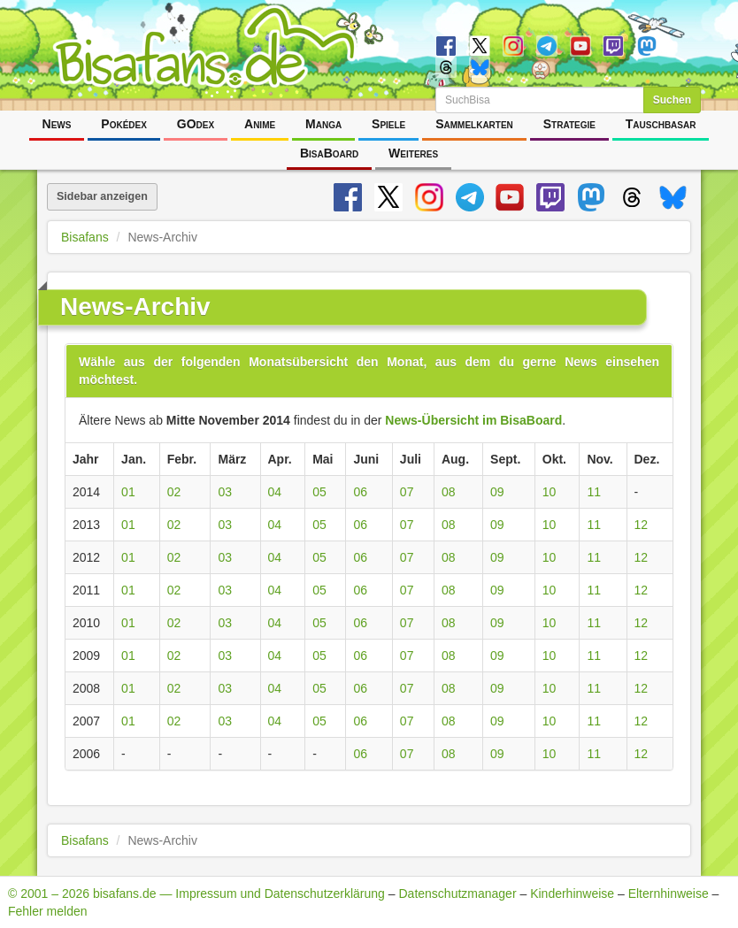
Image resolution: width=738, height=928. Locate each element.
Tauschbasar (661, 124)
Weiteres (413, 153)
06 (360, 492)
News (57, 124)
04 (275, 492)
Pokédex (124, 124)
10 (549, 492)
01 (128, 492)
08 (449, 492)
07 (407, 492)
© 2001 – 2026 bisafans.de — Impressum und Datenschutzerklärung (196, 893)
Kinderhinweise (572, 893)
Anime (259, 124)
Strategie (569, 124)
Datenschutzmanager (457, 893)
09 (497, 492)
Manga (323, 124)
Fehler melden (48, 911)
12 (641, 525)
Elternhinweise (668, 893)
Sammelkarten (474, 124)
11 (594, 492)
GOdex (195, 124)
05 (319, 492)
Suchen (672, 100)
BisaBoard (329, 153)
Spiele (388, 124)
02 (174, 492)
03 (225, 492)
